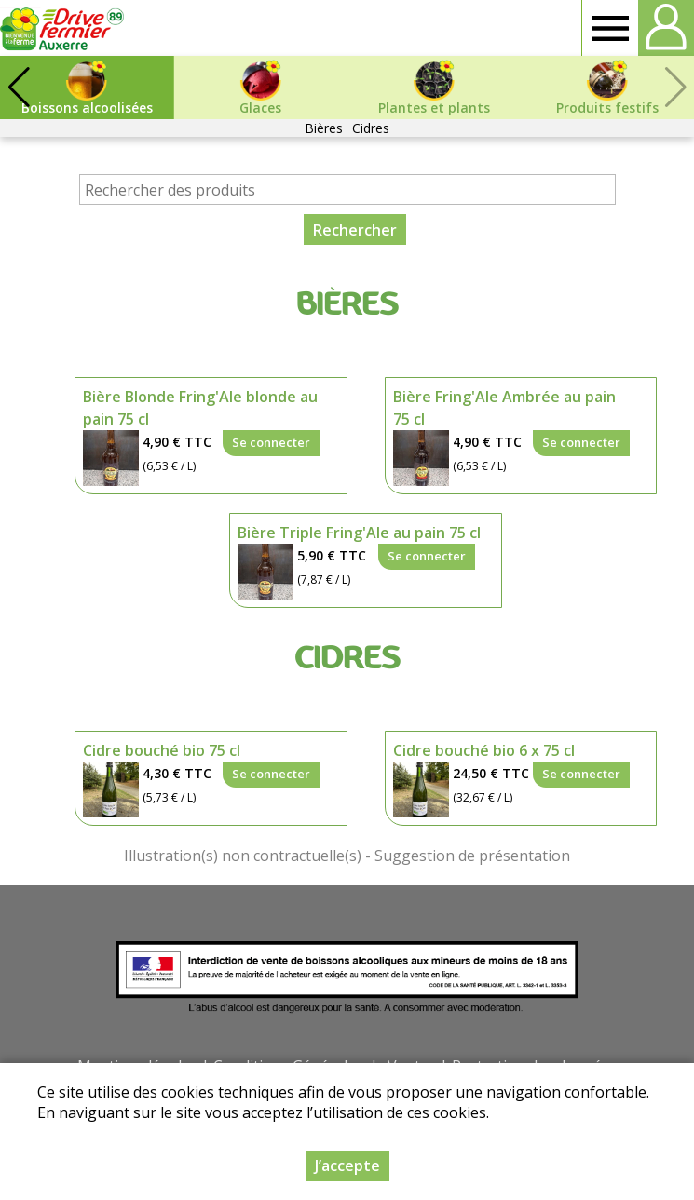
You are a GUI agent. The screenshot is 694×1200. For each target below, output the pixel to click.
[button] (18, 87)
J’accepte (347, 1165)
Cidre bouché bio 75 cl (161, 750)
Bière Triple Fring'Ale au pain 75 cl (359, 532)
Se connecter (271, 442)
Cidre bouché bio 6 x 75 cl (484, 750)
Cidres (370, 128)
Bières (324, 128)
